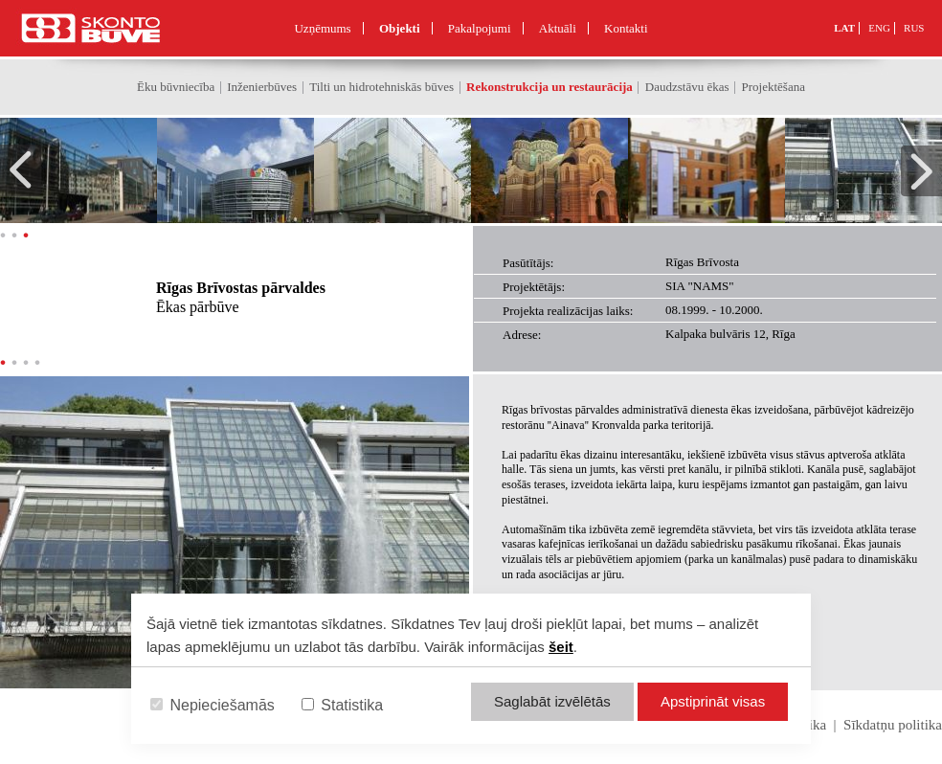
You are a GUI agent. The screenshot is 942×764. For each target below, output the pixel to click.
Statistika (342, 705)
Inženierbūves (262, 86)
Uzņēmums (322, 28)
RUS (914, 28)
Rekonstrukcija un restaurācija (549, 86)
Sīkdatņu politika (892, 724)
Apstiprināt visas (713, 701)
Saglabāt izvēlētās (552, 701)
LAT (844, 28)
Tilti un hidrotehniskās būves (381, 86)
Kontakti (626, 28)
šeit (561, 647)
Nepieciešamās (212, 705)
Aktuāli (557, 28)
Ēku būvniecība (175, 86)
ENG (879, 28)
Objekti (399, 28)
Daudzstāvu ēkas (687, 86)
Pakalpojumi (479, 28)
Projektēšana (773, 86)
